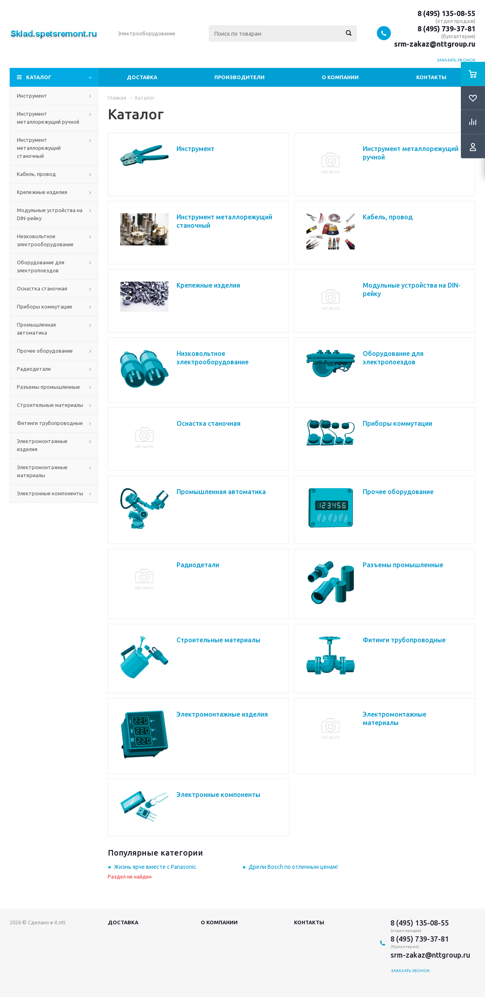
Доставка (142, 77)
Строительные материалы (50, 405)
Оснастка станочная (42, 288)
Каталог (38, 77)
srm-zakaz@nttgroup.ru (434, 43)
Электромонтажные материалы (42, 471)
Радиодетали (34, 369)
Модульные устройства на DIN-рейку (49, 214)
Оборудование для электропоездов (40, 266)
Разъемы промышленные (48, 387)
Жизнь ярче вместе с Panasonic (155, 867)
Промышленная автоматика (36, 328)
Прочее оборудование (45, 350)
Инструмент (32, 95)
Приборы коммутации (44, 306)
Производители (239, 77)
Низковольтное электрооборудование (45, 240)
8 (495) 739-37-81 (446, 28)
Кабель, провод (36, 174)
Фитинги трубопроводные (50, 423)
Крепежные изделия (42, 192)
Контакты (431, 77)
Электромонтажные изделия (42, 445)
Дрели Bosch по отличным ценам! (293, 867)
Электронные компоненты (50, 493)
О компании (340, 77)
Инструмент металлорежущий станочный (39, 148)
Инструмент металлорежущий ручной (48, 118)
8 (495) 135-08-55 (446, 13)
